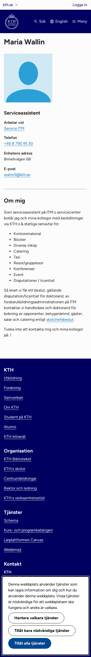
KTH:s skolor (14, 468)
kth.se (8, 4)
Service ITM (14, 128)
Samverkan (13, 397)
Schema (11, 520)
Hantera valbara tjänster (36, 618)
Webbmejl (12, 549)
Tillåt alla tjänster (29, 643)
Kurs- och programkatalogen (28, 530)
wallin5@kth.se (17, 174)
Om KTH (11, 407)
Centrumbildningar (20, 478)
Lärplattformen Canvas (23, 540)
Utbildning (13, 378)
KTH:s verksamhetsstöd (24, 498)
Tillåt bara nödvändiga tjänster (41, 630)
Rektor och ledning (20, 488)
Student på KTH (18, 417)
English (61, 21)
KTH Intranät (15, 436)
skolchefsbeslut (60, 319)
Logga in (80, 4)
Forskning (12, 387)
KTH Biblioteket (17, 459)
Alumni (10, 426)
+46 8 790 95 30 (18, 143)
